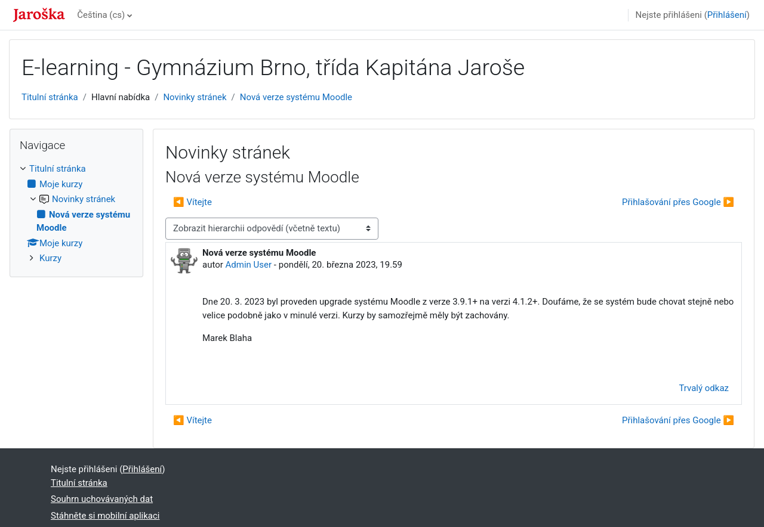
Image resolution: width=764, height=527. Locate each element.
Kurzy (50, 258)
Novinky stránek (194, 97)
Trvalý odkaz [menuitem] (704, 388)
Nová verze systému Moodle (296, 97)
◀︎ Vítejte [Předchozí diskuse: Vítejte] (192, 202)
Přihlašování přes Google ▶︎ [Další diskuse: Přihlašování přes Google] (678, 202)
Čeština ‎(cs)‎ (101, 15)
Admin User (249, 264)
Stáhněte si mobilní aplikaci (105, 515)
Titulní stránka (49, 97)
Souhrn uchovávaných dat (102, 499)
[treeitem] (76, 213)
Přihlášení (727, 15)
